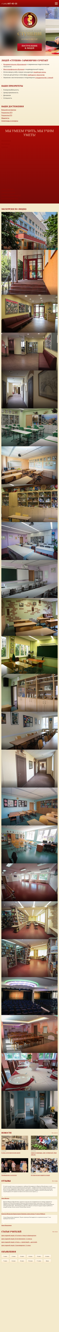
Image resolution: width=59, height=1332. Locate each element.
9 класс (22, 1261)
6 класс (47, 1256)
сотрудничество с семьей (44, 78)
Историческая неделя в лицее (40, 1175)
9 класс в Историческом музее (10, 1153)
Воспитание (5, 144)
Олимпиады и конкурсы (9, 121)
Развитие (4, 147)
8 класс (14, 1261)
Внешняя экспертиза (8, 110)
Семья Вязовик (5, 1198)
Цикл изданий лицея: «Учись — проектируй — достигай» (19, 1242)
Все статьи (55, 1231)
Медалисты (5, 118)
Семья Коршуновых (6, 1225)
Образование (6, 141)
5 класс (39, 1256)
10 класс (30, 1261)
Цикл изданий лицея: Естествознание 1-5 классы (16, 1239)
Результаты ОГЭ (6, 113)
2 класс (14, 1256)
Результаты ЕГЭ (6, 115)
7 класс (5, 1261)
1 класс (5, 1256)
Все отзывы (55, 1181)
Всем (47, 1261)
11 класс (39, 1261)
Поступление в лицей (29, 47)
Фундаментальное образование (14, 64)
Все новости (55, 1133)
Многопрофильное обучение (13, 69)
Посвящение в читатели (9, 1175)
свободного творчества (36, 75)
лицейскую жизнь (39, 72)
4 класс (30, 1256)
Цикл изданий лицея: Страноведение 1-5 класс (16, 1245)
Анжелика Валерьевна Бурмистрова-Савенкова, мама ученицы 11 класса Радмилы (23, 1214)
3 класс (22, 1256)
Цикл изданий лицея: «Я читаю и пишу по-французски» (18, 1235)
